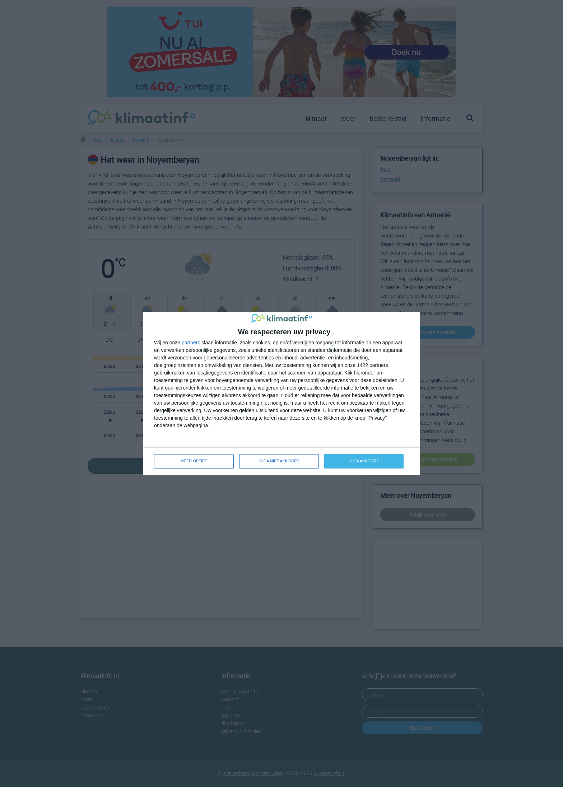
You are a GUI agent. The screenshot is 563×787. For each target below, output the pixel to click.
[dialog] (281, 393)
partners (191, 342)
